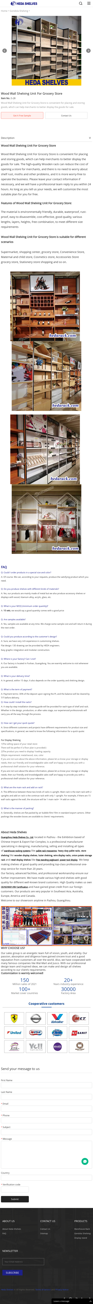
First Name (6, 1080)
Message (6, 1139)
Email (4, 1104)
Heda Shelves (7, 1289)
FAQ (4, 1233)
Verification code (10, 1184)
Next (88, 51)
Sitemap (44, 1233)
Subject (5, 1127)
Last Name (6, 1092)
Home (4, 11)
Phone (5, 1115)
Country (5, 1173)
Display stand (80, 1238)
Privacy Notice (61, 1289)
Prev (4, 51)
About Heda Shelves (11, 1229)
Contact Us (66, 115)
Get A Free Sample (22, 115)
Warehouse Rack (82, 1229)
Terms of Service (43, 1289)
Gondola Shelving (19, 11)
